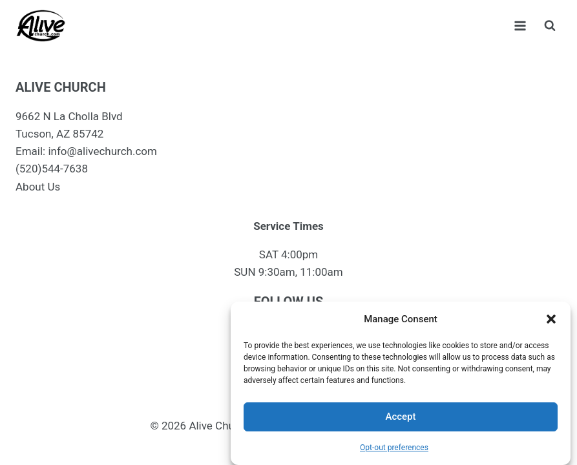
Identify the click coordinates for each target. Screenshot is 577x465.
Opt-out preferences (394, 447)
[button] (551, 319)
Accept (400, 416)
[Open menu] (520, 26)
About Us (38, 186)
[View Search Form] (549, 25)
